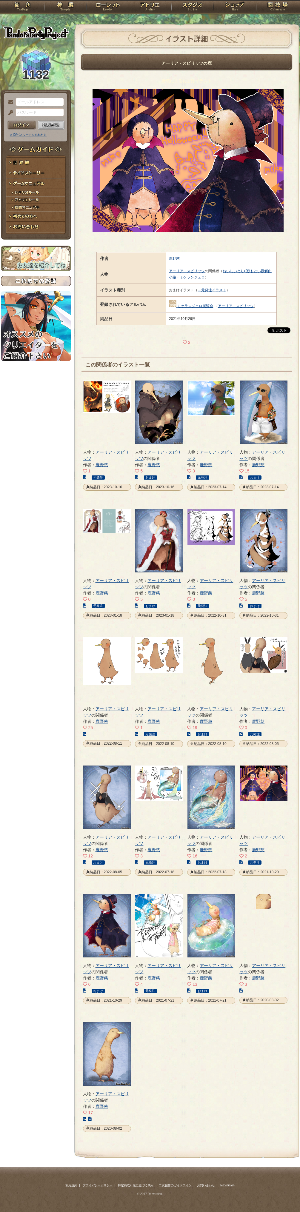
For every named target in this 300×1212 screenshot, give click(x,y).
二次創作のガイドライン (175, 1185)
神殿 (65, 7)
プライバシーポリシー (98, 1185)
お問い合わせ (36, 227)
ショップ (235, 7)
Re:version (227, 1185)
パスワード (9, 112)
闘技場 (277, 7)
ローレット (108, 7)
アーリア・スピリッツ (187, 271)
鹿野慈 (174, 258)
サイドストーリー (36, 173)
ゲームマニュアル (36, 183)
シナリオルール (36, 192)
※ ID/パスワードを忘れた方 (28, 134)
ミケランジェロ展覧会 (195, 306)
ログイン (21, 125)
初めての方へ (36, 216)
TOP (22, 7)
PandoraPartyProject (36, 33)
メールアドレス (9, 102)
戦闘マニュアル (36, 207)
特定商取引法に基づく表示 (136, 1185)
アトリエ (150, 7)
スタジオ (192, 7)
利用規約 (71, 1185)
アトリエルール (36, 200)
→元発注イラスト (212, 290)
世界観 (36, 163)
